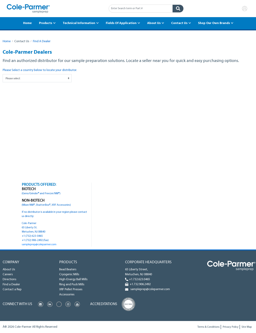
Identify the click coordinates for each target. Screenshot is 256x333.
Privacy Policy (231, 327)
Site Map (247, 327)
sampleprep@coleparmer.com (39, 244)
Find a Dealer (11, 284)
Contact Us (178, 23)
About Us (153, 23)
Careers (8, 274)
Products (46, 23)
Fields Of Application (121, 23)
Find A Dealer (42, 41)
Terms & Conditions (208, 327)
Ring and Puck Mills (71, 284)
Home (28, 23)
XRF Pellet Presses (70, 289)
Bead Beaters (67, 269)
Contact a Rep (12, 289)
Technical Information (79, 23)
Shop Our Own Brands (213, 23)
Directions (9, 279)
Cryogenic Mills (69, 274)
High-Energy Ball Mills (73, 279)
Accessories (66, 294)
